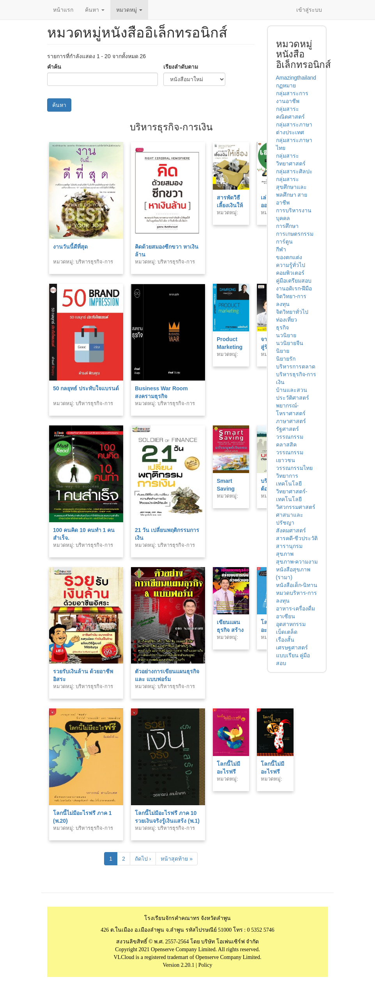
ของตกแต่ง (289, 257)
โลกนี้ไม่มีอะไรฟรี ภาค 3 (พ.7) (275, 772)
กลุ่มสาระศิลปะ (294, 171)
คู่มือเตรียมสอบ (293, 281)
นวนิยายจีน (289, 343)
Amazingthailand (296, 78)
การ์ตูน (284, 241)
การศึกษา (287, 226)
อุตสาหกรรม (291, 624)
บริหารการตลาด (295, 366)
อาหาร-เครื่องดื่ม (295, 608)
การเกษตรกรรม (294, 234)
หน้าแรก (63, 10)
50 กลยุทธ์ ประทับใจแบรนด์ (86, 388)
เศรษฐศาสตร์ (292, 647)
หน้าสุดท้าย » (177, 859)
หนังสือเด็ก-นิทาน (297, 585)
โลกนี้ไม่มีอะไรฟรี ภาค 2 (228, 772)
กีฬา (281, 249)
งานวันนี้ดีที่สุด (70, 247)
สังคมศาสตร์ (291, 530)
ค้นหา (94, 10)
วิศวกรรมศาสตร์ (295, 507)
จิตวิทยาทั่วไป (292, 312)
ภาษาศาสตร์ (291, 421)
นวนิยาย (286, 335)
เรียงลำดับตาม (180, 67)
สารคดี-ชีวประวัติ (297, 538)
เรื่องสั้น (285, 640)
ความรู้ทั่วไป (290, 265)
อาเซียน (285, 616)
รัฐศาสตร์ (287, 429)
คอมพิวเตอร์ (290, 273)
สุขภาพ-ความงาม (297, 562)
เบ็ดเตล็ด (286, 632)
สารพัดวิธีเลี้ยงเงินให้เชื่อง (230, 205)
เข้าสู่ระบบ (309, 10)
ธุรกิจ (282, 327)
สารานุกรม (289, 546)
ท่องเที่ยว (286, 320)
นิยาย (282, 351)
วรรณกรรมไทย (294, 468)
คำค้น (54, 67)
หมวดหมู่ (129, 10)
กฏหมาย (286, 85)
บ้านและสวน (291, 390)
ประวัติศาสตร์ (292, 398)
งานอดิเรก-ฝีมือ (294, 288)
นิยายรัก (285, 359)
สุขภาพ (285, 554)
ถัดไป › (143, 859)
